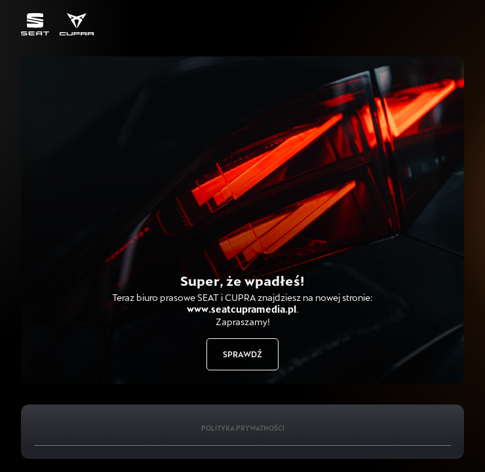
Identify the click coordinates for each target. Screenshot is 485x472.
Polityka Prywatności (242, 428)
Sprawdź (242, 354)
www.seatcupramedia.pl (241, 309)
